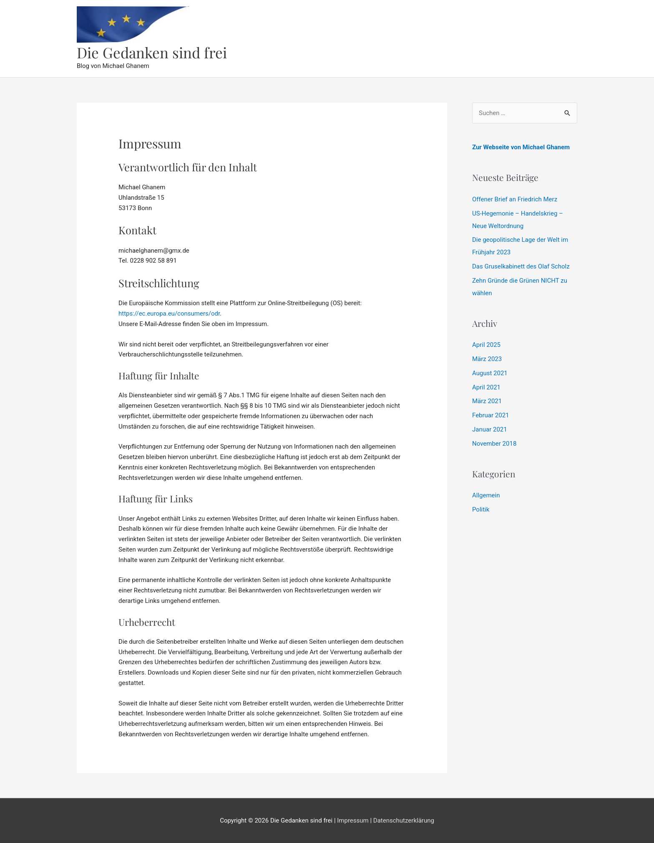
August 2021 (490, 373)
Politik (480, 509)
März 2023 (487, 359)
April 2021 (486, 387)
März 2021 (487, 401)
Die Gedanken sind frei (152, 52)
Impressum (352, 820)
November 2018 (494, 443)
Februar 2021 (490, 415)
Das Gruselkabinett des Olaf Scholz (521, 266)
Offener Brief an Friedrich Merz (514, 199)
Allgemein (486, 495)
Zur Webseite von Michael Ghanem (521, 147)
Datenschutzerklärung (403, 820)
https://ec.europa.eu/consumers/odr (169, 313)
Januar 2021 (489, 429)
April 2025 (486, 345)
